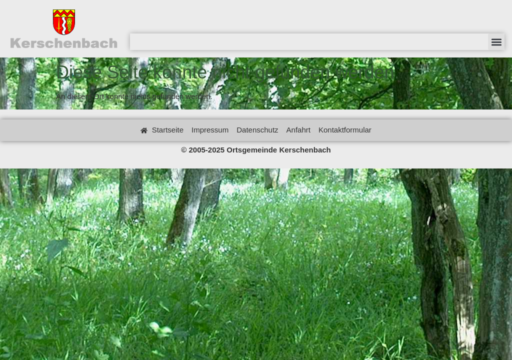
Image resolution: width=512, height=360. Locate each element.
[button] (496, 42)
